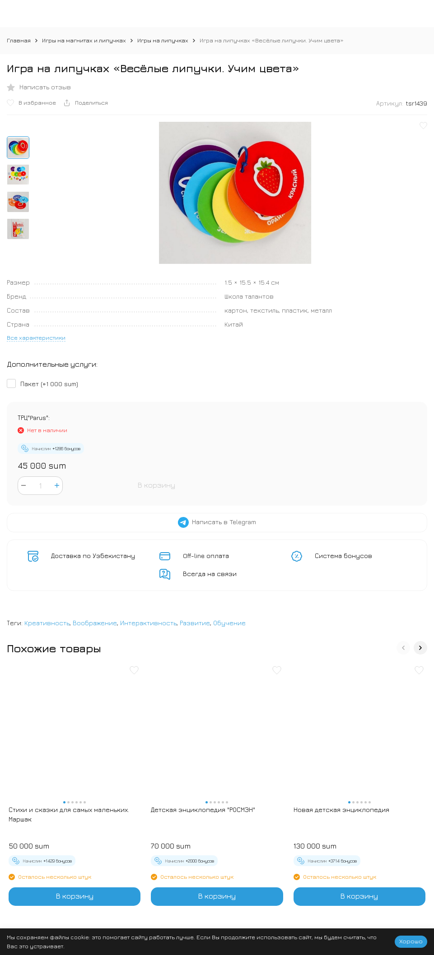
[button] (403, 648)
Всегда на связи (210, 573)
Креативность (47, 623)
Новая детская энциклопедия (341, 809)
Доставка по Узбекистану (93, 555)
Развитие (195, 623)
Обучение (229, 623)
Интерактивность (148, 623)
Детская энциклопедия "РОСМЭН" (203, 809)
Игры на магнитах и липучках (84, 40)
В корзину (156, 485)
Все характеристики (36, 337)
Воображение (95, 623)
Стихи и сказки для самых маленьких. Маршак (69, 814)
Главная (19, 40)
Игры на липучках (162, 40)
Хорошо (411, 941)
